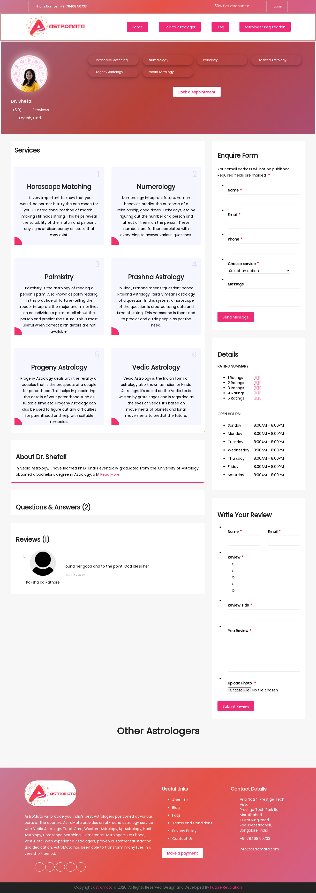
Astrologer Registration (265, 27)
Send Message (236, 317)
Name (233, 190)
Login (277, 6)
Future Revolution (226, 887)
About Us (180, 799)
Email (232, 214)
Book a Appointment (196, 92)
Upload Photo (240, 683)
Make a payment (182, 853)
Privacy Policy (184, 830)
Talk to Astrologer (179, 27)
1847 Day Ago (74, 575)
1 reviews (41, 110)
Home (137, 27)
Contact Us (182, 838)
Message (236, 284)
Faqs (176, 815)
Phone (233, 239)
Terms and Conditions (192, 823)
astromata (102, 887)
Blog (220, 27)
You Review (238, 630)
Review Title (238, 605)
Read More (109, 474)
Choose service (242, 263)
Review (234, 557)
